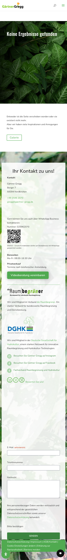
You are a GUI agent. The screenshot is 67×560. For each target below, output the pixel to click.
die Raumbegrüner (46, 302)
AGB (45, 541)
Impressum (36, 541)
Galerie (14, 137)
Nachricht (11, 477)
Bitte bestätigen (15, 526)
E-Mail (16, 447)
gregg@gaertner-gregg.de (19, 201)
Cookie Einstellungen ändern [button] (21, 545)
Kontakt (53, 541)
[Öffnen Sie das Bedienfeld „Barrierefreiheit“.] (5, 554)
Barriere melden (32, 549)
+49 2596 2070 (14, 197)
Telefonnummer (15, 462)
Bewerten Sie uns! (25, 381)
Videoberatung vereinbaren (28, 275)
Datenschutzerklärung (18, 517)
